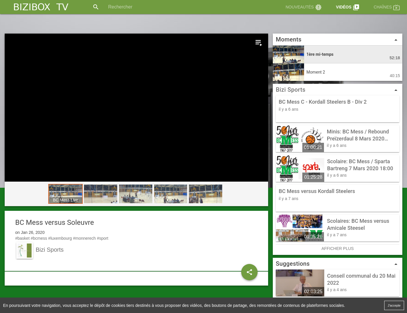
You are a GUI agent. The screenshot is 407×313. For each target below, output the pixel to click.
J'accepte (394, 305)
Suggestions (337, 264)
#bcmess (39, 238)
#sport (102, 238)
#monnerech (84, 238)
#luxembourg (60, 238)
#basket (22, 238)
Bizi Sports (290, 89)
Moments (337, 40)
